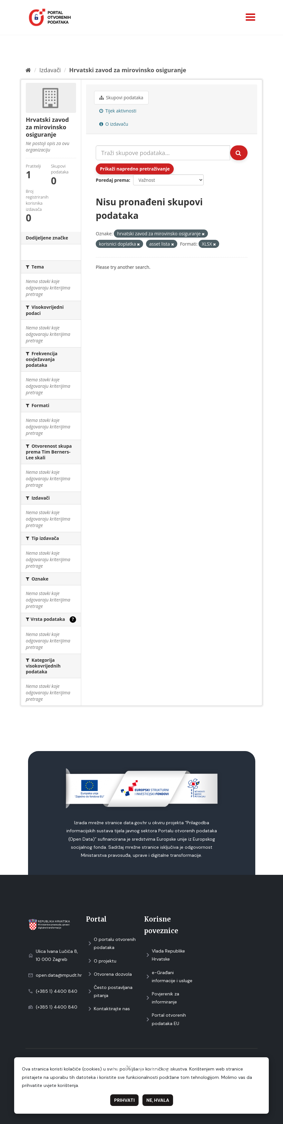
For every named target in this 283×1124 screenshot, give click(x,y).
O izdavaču (113, 124)
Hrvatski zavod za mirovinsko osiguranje (127, 70)
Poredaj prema (112, 180)
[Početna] (28, 70)
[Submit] (239, 152)
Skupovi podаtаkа (121, 97)
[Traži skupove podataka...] (163, 152)
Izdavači (50, 70)
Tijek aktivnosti (117, 111)
